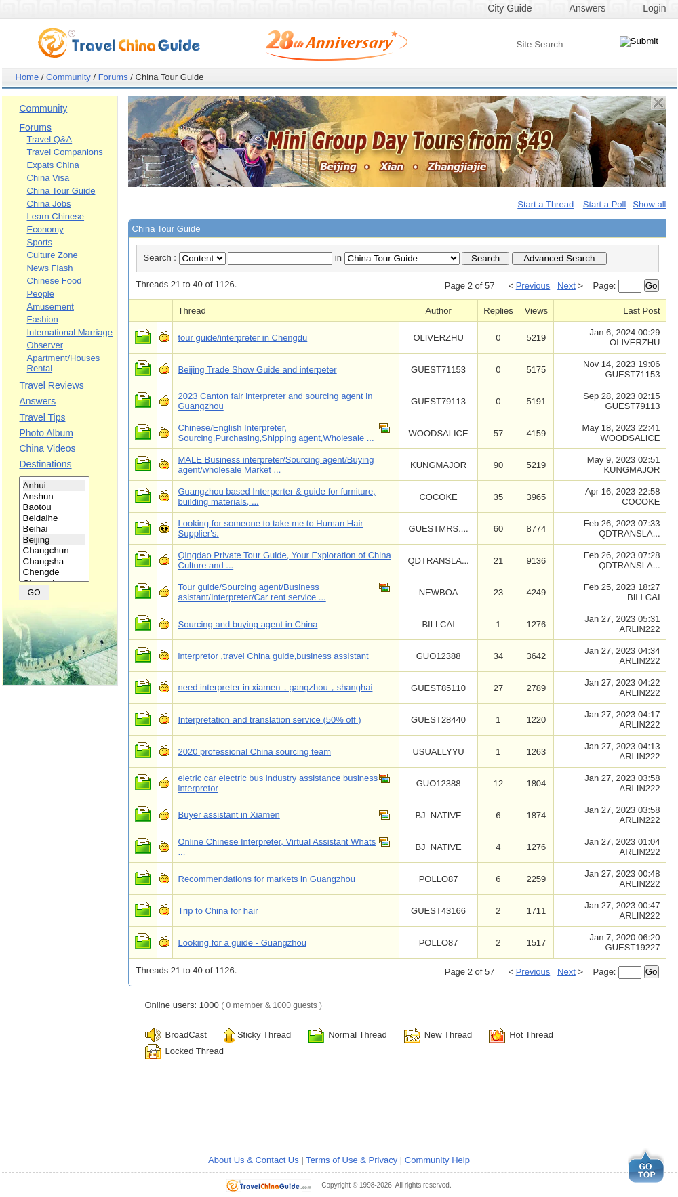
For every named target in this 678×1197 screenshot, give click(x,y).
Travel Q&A (50, 139)
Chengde (54, 572)
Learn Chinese (56, 216)
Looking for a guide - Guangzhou (242, 943)
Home (27, 77)
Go (651, 285)
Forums (113, 77)
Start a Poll (604, 204)
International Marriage (70, 332)
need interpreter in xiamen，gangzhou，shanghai (275, 687)
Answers (588, 8)
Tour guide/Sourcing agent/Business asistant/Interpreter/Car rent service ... (252, 592)
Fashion (42, 319)
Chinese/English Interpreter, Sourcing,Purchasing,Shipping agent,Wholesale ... (276, 433)
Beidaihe (54, 518)
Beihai (54, 529)
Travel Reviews (52, 385)
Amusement (50, 306)
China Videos (48, 448)
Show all (649, 204)
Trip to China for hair (218, 911)
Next (566, 285)
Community (68, 77)
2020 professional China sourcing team (254, 752)
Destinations (46, 464)
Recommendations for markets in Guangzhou (267, 879)
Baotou (54, 507)
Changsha (54, 561)
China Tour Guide (61, 191)
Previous (533, 285)
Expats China (53, 165)
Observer (45, 345)
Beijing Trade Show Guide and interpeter (257, 369)
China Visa (48, 178)
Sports (40, 242)
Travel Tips (43, 417)
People (40, 294)
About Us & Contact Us (253, 1160)
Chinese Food (54, 281)
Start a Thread (545, 204)
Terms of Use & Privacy (351, 1160)
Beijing (54, 539)
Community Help (437, 1160)
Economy (45, 229)
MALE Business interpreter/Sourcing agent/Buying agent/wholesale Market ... (276, 465)
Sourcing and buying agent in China (248, 624)
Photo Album (46, 432)
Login (654, 8)
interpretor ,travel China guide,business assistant (273, 656)
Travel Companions (65, 152)
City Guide (509, 8)
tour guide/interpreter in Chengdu (243, 338)
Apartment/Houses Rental (63, 363)
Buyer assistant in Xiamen (229, 815)
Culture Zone (52, 255)
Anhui (54, 485)
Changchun (54, 550)
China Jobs (49, 203)
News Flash (50, 268)
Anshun (54, 496)
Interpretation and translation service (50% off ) (269, 720)
